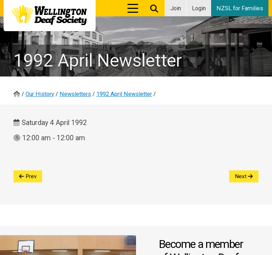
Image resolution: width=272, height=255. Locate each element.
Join (175, 8)
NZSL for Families (239, 8)
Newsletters (75, 94)
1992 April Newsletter (124, 94)
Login (199, 8)
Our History (40, 94)
